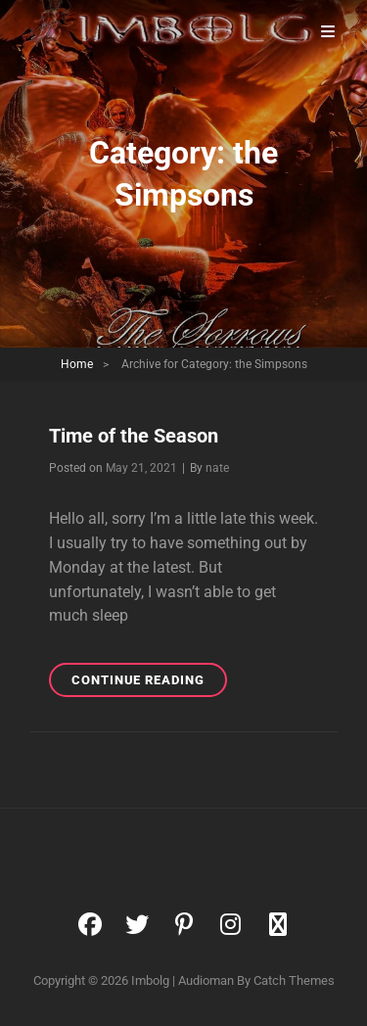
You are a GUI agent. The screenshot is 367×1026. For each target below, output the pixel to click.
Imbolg (150, 980)
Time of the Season (133, 435)
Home (77, 364)
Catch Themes (294, 980)
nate (217, 468)
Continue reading (149, 683)
